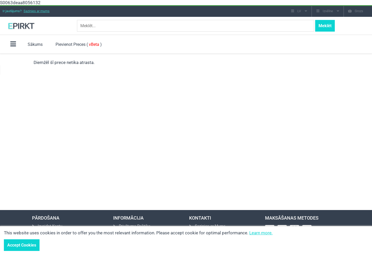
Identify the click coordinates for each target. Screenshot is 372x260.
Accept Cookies (21, 245)
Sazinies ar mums (37, 11)
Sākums (35, 44)
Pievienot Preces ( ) (79, 44)
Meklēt (325, 25)
